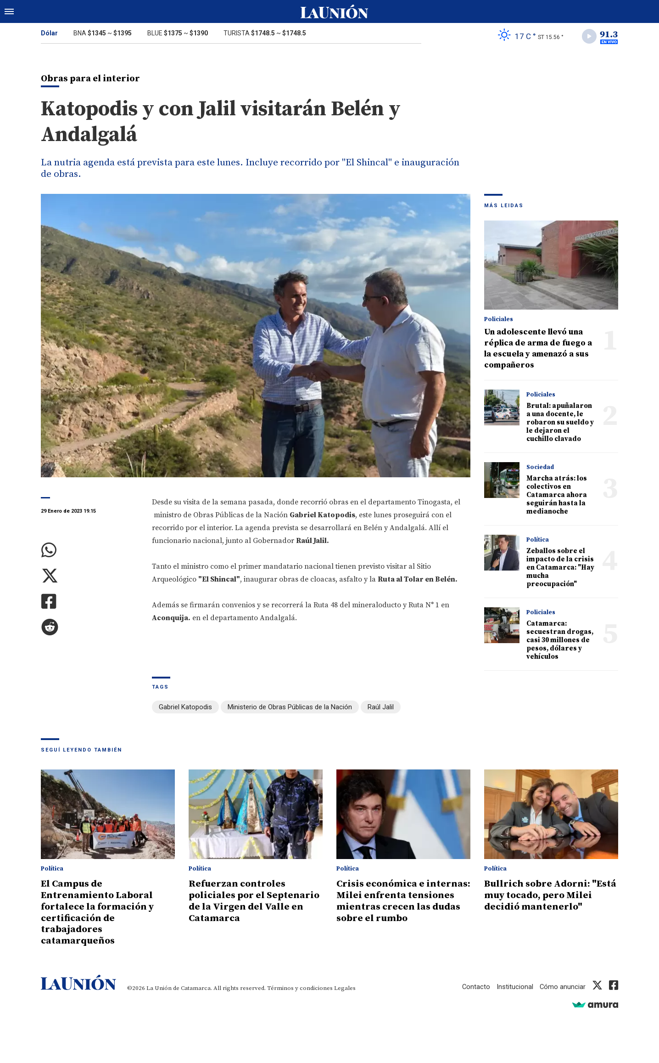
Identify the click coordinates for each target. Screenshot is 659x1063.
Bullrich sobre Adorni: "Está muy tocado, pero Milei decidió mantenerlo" (547, 895)
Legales (345, 985)
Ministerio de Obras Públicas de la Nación (290, 707)
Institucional (514, 984)
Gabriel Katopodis (185, 707)
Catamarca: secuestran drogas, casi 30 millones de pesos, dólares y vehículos (559, 641)
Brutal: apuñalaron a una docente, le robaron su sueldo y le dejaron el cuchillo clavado (560, 423)
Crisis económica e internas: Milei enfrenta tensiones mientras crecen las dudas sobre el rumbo (400, 900)
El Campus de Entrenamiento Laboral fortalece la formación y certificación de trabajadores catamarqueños (98, 911)
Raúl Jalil (381, 707)
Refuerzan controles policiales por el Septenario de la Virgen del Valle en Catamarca (255, 900)
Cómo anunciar (562, 984)
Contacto (475, 984)
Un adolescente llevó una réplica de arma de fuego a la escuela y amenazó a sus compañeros (538, 349)
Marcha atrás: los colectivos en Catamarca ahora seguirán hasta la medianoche (556, 495)
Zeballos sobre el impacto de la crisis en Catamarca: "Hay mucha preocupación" (560, 568)
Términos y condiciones (300, 985)
